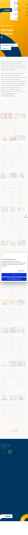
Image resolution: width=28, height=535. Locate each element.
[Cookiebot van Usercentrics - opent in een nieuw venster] (21, 255)
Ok (14, 274)
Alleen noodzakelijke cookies (14, 279)
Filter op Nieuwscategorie (8, 45)
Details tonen (21, 270)
